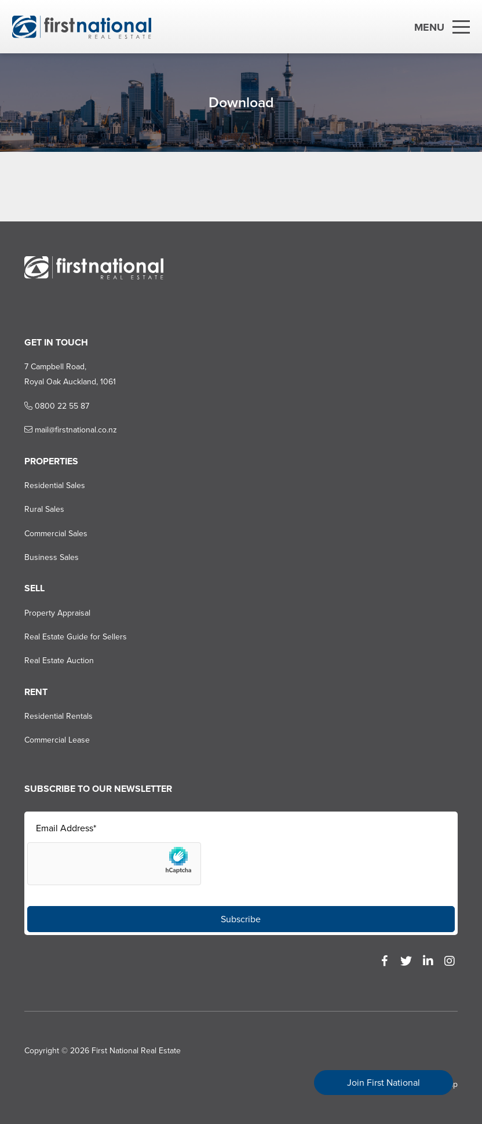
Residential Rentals (58, 716)
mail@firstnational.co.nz (70, 430)
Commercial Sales (55, 534)
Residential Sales (54, 485)
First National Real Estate (136, 1051)
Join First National (383, 1082)
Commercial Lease (57, 740)
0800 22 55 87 (56, 406)
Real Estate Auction (59, 660)
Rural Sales (44, 509)
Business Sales (51, 557)
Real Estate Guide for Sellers (75, 637)
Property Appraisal (57, 613)
